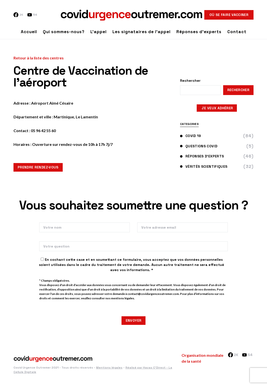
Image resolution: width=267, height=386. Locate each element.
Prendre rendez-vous (38, 167)
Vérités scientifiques (203, 166)
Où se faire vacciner (228, 15)
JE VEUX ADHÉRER (217, 108)
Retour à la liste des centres (38, 57)
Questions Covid (198, 146)
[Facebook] (18, 14)
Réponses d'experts (202, 156)
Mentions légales (109, 368)
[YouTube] (32, 14)
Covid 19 (190, 136)
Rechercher (190, 80)
